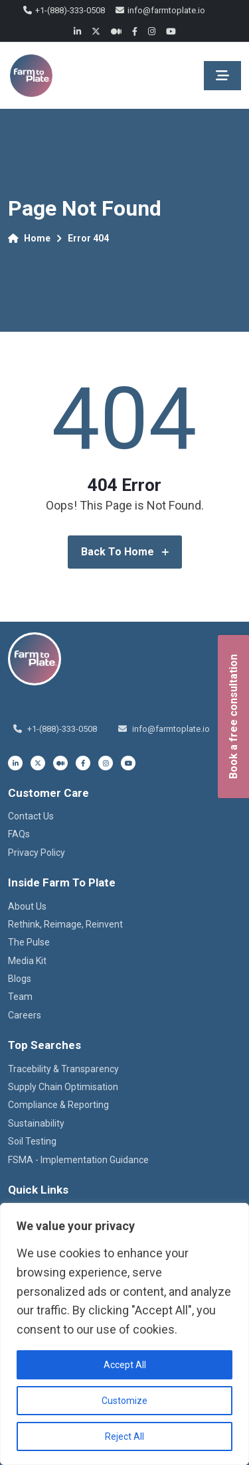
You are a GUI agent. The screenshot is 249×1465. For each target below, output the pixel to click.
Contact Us (31, 816)
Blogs (19, 978)
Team (20, 996)
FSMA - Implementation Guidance (78, 1159)
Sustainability (36, 1123)
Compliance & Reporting (58, 1104)
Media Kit (27, 960)
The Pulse (29, 942)
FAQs (19, 834)
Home (29, 238)
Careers (24, 1015)
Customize (124, 1400)
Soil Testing (32, 1141)
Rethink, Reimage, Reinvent (65, 924)
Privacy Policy (36, 852)
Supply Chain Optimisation (63, 1086)
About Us (27, 906)
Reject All (124, 1436)
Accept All (125, 1365)
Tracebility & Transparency (63, 1069)
